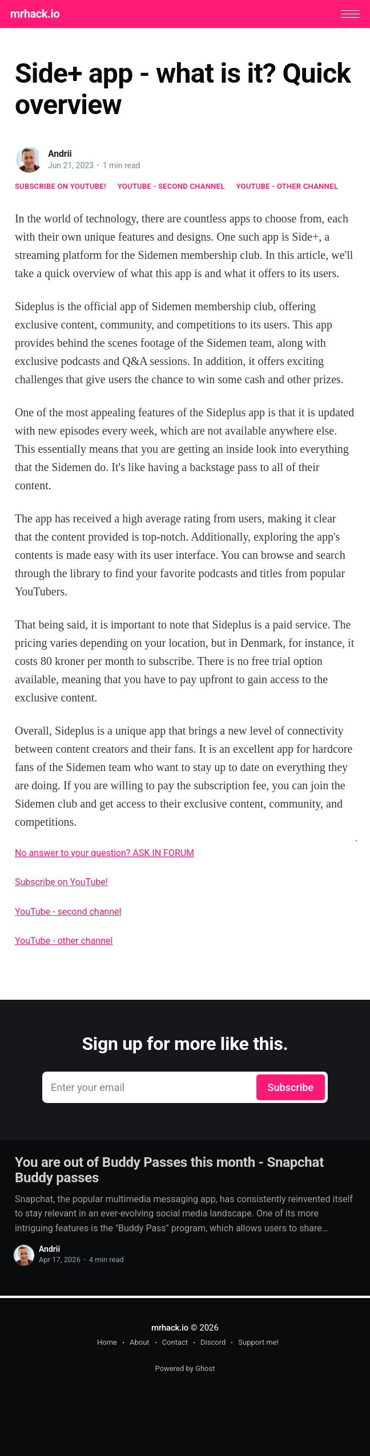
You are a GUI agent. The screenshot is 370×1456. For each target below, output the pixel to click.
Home (107, 1342)
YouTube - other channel (287, 188)
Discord (213, 1342)
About (140, 1342)
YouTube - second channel (171, 188)
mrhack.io (39, 15)
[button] (345, 15)
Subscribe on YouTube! (60, 188)
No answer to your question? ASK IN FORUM (104, 855)
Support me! (258, 1342)
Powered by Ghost (185, 1368)
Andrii (60, 156)
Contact (175, 1342)
